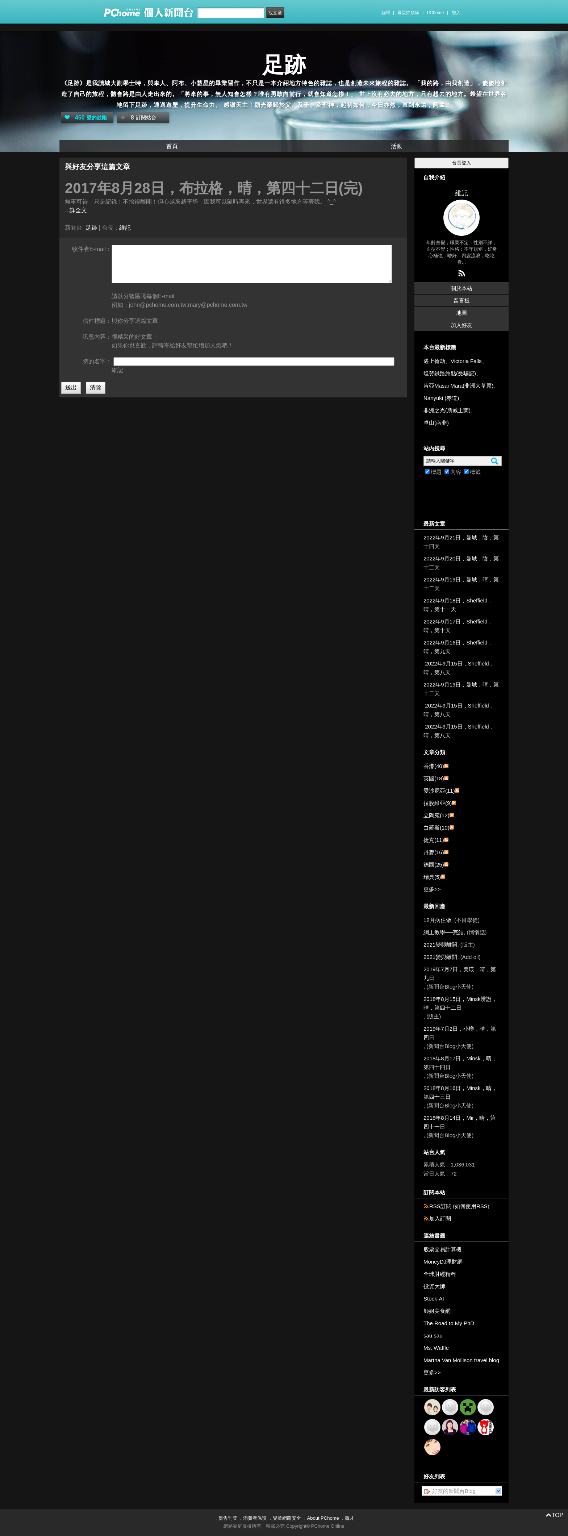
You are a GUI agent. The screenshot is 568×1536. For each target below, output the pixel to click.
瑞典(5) (432, 877)
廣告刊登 (227, 1518)
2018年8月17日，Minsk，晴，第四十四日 (460, 1062)
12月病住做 (437, 920)
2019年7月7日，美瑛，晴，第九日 (459, 973)
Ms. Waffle (436, 1348)
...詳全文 (76, 210)
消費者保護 (255, 1518)
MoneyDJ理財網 (443, 1262)
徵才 (349, 1518)
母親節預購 (408, 12)
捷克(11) (433, 840)
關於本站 (461, 288)
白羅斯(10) (436, 828)
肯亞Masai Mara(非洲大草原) (458, 386)
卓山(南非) (436, 423)
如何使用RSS (471, 1206)
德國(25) (433, 864)
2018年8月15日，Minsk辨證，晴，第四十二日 (460, 1003)
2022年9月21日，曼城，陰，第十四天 (461, 541)
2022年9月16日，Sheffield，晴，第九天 (458, 646)
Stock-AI (433, 1298)
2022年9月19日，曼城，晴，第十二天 (461, 583)
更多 (432, 889)
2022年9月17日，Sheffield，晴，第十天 (458, 625)
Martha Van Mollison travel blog (461, 1360)
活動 (396, 146)
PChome (435, 12)
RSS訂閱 (440, 1206)
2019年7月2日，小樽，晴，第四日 (459, 1033)
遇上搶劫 (434, 361)
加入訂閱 (440, 1218)
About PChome (323, 1518)
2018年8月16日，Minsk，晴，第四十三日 (460, 1092)
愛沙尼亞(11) (439, 791)
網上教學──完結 (443, 932)
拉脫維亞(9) (437, 803)
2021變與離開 (440, 945)
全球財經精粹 (439, 1274)
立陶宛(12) (436, 815)
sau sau (433, 1335)
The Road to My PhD (448, 1323)
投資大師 (434, 1286)
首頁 (172, 146)
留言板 (462, 300)
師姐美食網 (437, 1311)
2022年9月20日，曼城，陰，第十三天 (461, 562)
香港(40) (433, 766)
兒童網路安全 (287, 1518)
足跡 (284, 65)
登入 (456, 12)
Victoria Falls (466, 361)
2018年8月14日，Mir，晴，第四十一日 (459, 1122)
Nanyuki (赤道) (441, 398)
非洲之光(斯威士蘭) (447, 410)
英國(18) (433, 778)
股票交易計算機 (442, 1249)
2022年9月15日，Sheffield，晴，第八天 (458, 667)
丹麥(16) (433, 852)
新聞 (385, 12)
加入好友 (461, 325)
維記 (125, 228)
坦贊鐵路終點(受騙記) (449, 373)
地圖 (461, 313)
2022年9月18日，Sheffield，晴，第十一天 (458, 604)
